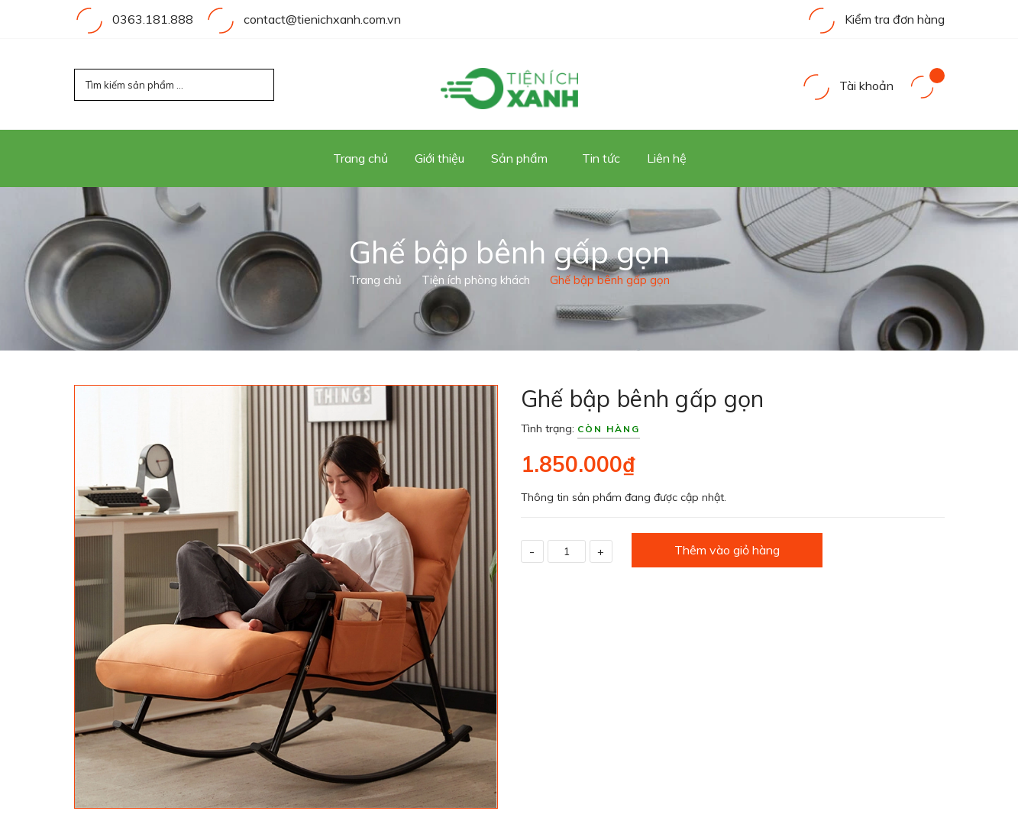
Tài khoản (847, 85)
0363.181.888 (152, 19)
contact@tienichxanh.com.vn (322, 19)
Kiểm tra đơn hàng (875, 19)
